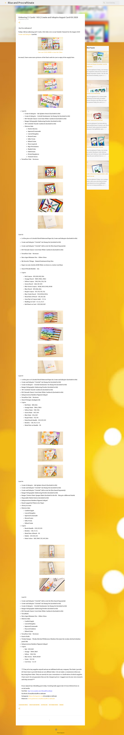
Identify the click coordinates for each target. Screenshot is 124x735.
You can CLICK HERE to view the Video (50, 52)
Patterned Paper (53, 704)
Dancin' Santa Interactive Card (95, 120)
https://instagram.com (36, 696)
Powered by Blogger (62, 729)
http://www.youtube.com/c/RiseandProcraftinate (40, 691)
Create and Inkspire (24, 34)
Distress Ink (44, 704)
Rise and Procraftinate (21, 2)
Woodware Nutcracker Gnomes (95, 147)
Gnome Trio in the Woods (93, 93)
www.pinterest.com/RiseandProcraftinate (41, 698)
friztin (66, 732)
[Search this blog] (111, 3)
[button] (19, 23)
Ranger (61, 704)
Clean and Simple (23, 704)
